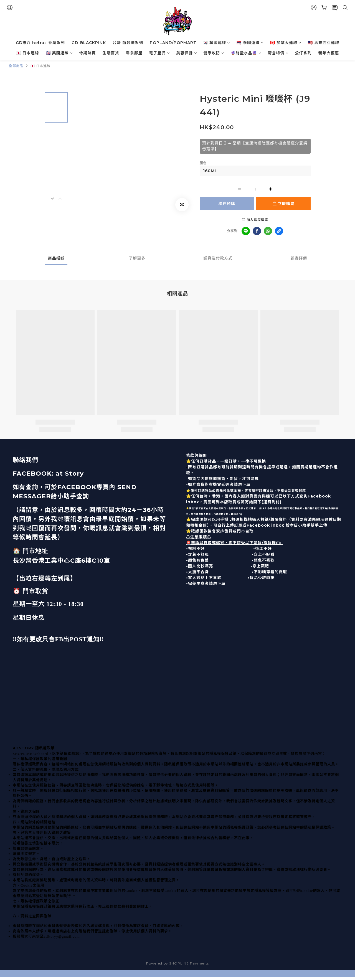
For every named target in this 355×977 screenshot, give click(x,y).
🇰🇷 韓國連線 (216, 42)
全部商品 (16, 66)
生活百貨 (111, 52)
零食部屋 (134, 52)
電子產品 (159, 52)
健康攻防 (214, 52)
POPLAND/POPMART (173, 42)
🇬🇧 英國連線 (59, 52)
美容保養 (186, 52)
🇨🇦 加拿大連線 (285, 42)
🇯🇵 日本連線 (27, 52)
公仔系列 (303, 52)
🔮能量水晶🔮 (246, 52)
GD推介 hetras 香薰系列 (40, 42)
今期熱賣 (87, 52)
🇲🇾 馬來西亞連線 (323, 42)
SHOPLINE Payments (189, 963)
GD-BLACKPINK (89, 42)
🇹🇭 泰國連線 (250, 42)
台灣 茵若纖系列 (128, 42)
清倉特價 (278, 52)
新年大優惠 (328, 52)
